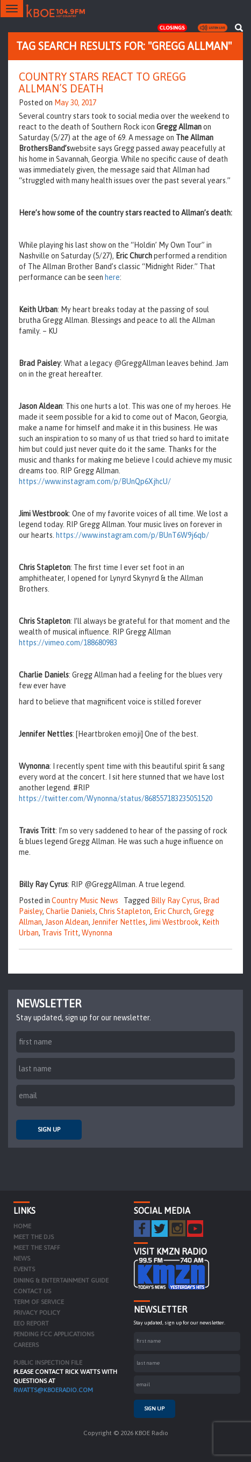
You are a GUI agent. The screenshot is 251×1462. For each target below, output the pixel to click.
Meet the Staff (36, 1247)
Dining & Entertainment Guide (61, 1280)
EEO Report (31, 1323)
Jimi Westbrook (174, 922)
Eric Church (172, 911)
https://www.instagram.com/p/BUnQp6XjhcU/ (95, 481)
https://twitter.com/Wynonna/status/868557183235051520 (115, 798)
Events (24, 1269)
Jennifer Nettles (119, 922)
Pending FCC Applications (53, 1334)
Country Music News (85, 900)
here (112, 277)
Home (22, 1226)
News (21, 1258)
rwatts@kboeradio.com (53, 1390)
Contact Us (32, 1291)
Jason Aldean (67, 922)
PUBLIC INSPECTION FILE (47, 1362)
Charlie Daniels (71, 911)
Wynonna (97, 932)
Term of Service (38, 1302)
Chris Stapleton (124, 911)
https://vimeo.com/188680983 (68, 642)
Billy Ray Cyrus (175, 900)
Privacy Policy (36, 1312)
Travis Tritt (60, 932)
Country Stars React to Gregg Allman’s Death (102, 82)
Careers (26, 1345)
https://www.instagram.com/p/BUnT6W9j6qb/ (132, 535)
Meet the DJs (33, 1237)
